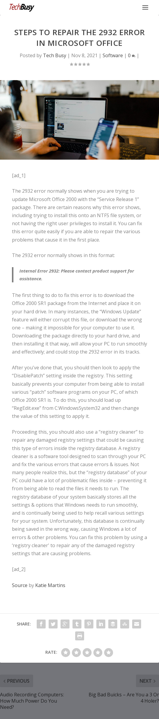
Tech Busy (54, 55)
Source (19, 585)
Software (113, 55)
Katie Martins (50, 585)
